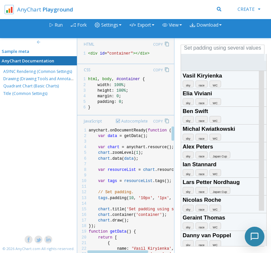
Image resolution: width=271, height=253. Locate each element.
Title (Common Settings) (25, 93)
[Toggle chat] (254, 236)
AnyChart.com (27, 248)
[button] (172, 28)
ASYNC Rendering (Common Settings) (37, 71)
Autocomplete (134, 121)
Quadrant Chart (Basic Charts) (31, 86)
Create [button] (248, 9)
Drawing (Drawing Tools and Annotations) (42, 78)
